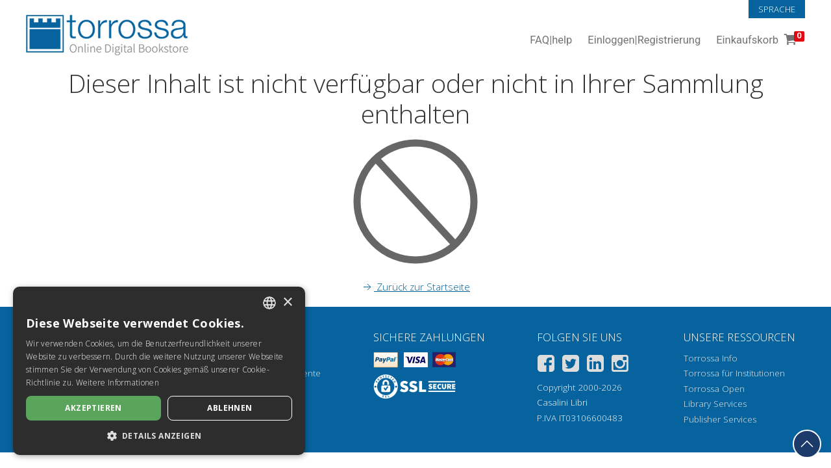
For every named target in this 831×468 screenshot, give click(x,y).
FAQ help (551, 40)
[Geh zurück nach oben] (807, 444)
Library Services (715, 404)
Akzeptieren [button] (93, 407)
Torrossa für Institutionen (734, 373)
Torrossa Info (711, 358)
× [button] (287, 302)
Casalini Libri (562, 402)
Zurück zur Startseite (415, 286)
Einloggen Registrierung (644, 40)
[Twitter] (571, 365)
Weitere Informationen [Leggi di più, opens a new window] (117, 382)
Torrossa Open (714, 389)
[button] (159, 435)
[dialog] (159, 371)
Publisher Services (720, 419)
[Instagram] (620, 365)
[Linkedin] (595, 365)
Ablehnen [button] (229, 407)
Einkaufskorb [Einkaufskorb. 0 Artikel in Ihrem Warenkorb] (759, 40)
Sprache (776, 9)
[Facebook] (546, 365)
